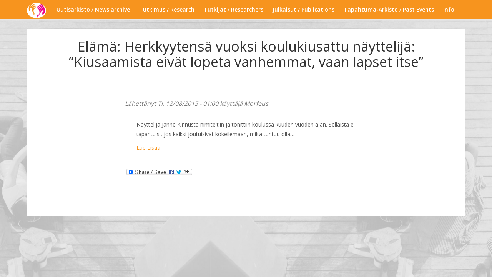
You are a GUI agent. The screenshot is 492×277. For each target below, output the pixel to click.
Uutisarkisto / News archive (93, 9)
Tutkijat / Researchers (233, 9)
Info (448, 9)
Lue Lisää (148, 147)
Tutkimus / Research (166, 9)
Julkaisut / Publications (303, 9)
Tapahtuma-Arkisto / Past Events (389, 9)
